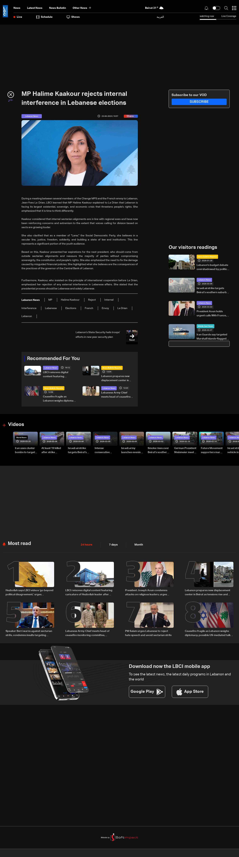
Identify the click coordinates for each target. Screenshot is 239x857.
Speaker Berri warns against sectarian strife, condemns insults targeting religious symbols (29, 633)
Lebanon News (50, 368)
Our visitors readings (193, 247)
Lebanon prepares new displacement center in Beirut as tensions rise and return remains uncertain (117, 378)
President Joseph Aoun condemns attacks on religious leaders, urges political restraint (146, 592)
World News (21, 437)
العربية (160, 17)
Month (137, 544)
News (16, 8)
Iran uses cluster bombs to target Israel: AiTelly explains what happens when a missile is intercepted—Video (25, 450)
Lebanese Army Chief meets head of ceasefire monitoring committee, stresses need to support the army (116, 395)
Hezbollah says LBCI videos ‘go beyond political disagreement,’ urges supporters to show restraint (29, 592)
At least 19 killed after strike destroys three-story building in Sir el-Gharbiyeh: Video (51, 450)
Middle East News (205, 326)
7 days (112, 544)
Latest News (34, 8)
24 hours (86, 544)
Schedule (44, 17)
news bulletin (57, 8)
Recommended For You (53, 358)
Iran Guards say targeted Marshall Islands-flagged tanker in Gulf (212, 337)
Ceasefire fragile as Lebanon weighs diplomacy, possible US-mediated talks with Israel (60, 399)
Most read (19, 543)
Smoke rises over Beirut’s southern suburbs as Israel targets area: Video (158, 450)
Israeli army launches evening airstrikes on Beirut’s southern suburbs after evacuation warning (131, 450)
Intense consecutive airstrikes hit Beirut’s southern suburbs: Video (105, 450)
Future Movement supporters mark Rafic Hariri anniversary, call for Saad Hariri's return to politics (212, 450)
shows (73, 17)
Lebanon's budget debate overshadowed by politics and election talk (212, 267)
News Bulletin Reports (112, 368)
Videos (16, 424)
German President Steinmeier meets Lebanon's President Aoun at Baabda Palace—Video (185, 450)
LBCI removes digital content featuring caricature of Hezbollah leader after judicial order (58, 375)
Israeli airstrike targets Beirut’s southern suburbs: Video (213, 290)
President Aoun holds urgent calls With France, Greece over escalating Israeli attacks (211, 314)
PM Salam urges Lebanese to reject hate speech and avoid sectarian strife (148, 632)
